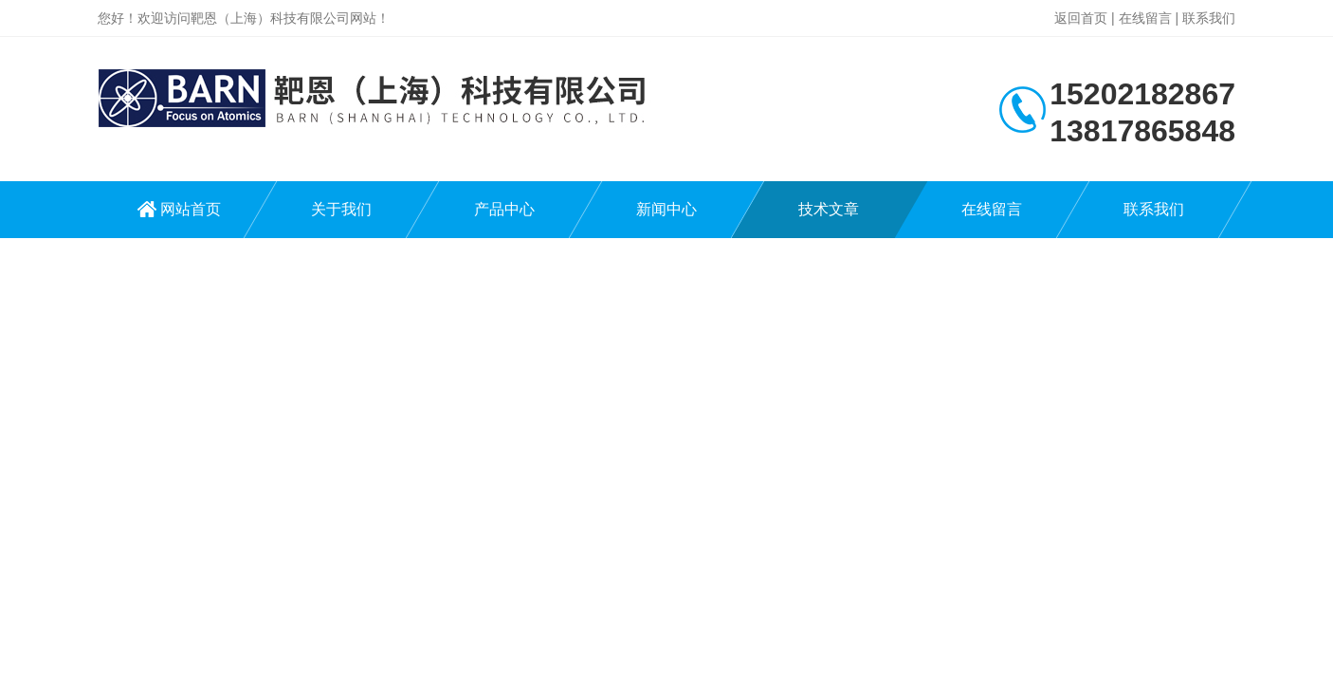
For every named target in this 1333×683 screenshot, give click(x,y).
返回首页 (1080, 18)
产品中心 (504, 209)
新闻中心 (666, 209)
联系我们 (1208, 18)
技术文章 (828, 209)
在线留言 (1145, 18)
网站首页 (190, 209)
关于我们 (341, 209)
